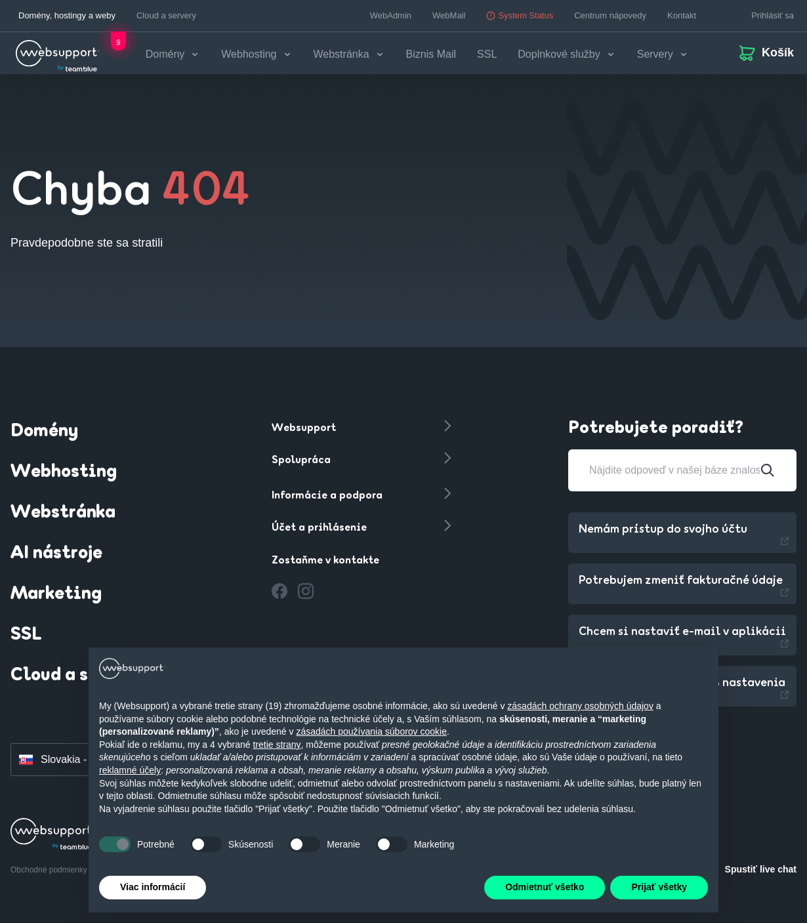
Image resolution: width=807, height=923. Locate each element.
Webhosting (63, 471)
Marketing (56, 593)
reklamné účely (130, 770)
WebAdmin (390, 15)
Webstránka (62, 512)
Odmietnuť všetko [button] (544, 887)
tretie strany (276, 744)
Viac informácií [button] (152, 887)
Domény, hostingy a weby (66, 15)
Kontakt (681, 15)
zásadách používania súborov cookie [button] (371, 731)
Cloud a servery (166, 15)
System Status (519, 15)
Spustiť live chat (761, 868)
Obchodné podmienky (49, 869)
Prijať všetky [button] (659, 887)
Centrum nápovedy (610, 15)
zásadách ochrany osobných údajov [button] (580, 706)
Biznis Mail (432, 54)
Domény (44, 431)
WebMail (448, 15)
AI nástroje (56, 553)
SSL (488, 54)
